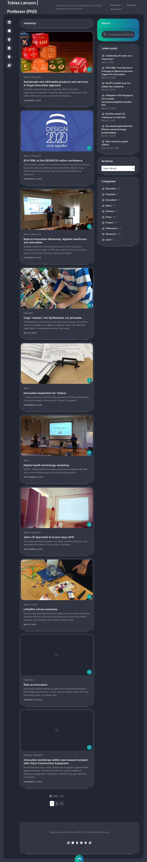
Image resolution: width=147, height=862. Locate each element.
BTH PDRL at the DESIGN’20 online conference (53, 160)
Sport (108, 239)
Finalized (110, 194)
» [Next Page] (61, 803)
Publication (111, 228)
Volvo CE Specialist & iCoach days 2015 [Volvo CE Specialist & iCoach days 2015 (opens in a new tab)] (49, 537)
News (26, 77)
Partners (28, 755)
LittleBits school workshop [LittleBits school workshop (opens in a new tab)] (40, 609)
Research (115, 5)
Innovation (131, 5)
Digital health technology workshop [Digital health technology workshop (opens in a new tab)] (46, 465)
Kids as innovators (35, 684)
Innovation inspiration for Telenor (45, 393)
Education (28, 313)
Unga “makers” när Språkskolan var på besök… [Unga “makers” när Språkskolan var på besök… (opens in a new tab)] (54, 317)
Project (109, 222)
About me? (116, 9)
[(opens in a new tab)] (57, 288)
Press (34, 604)
